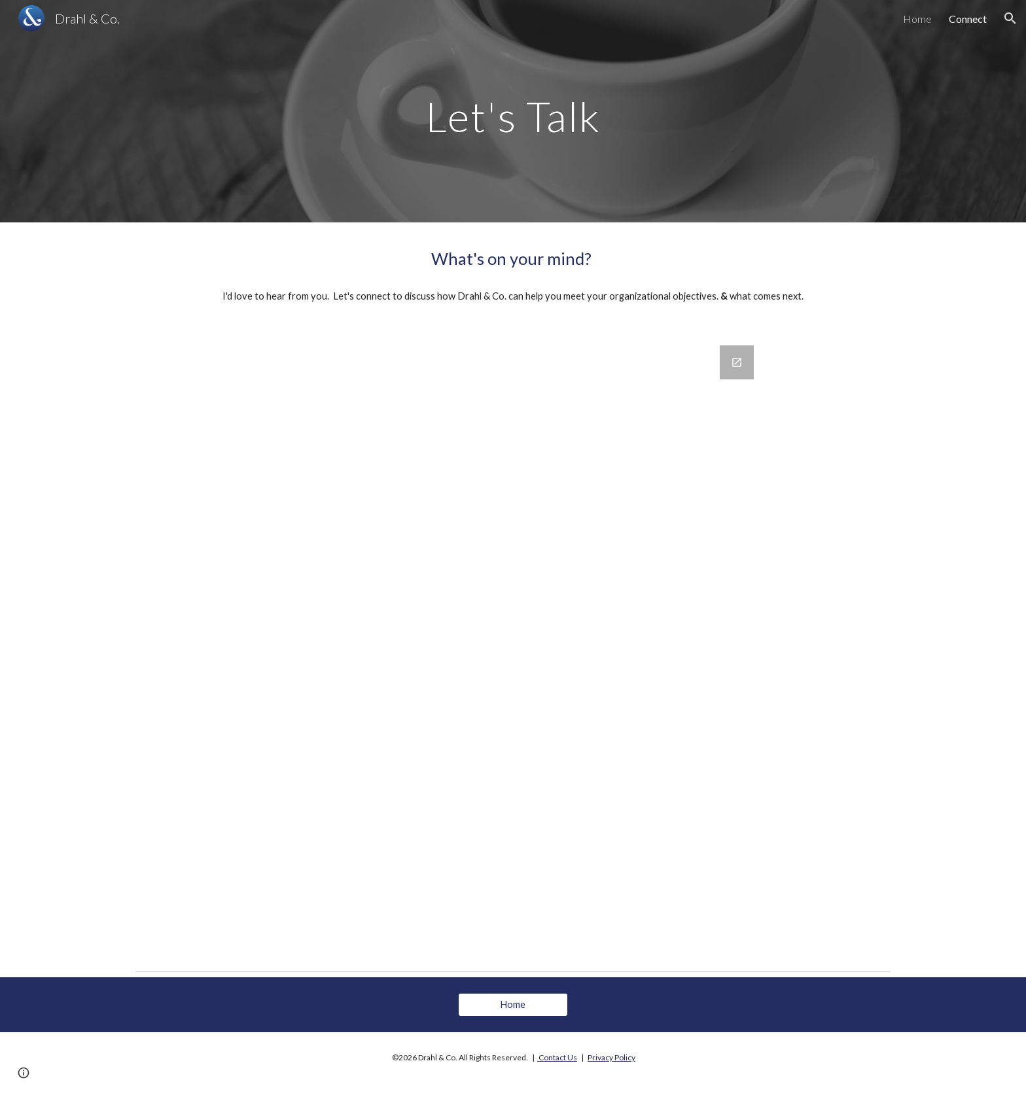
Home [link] (917, 18)
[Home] (513, 1005)
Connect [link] (968, 18)
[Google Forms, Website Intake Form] (545, 647)
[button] (1010, 18)
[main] (513, 111)
